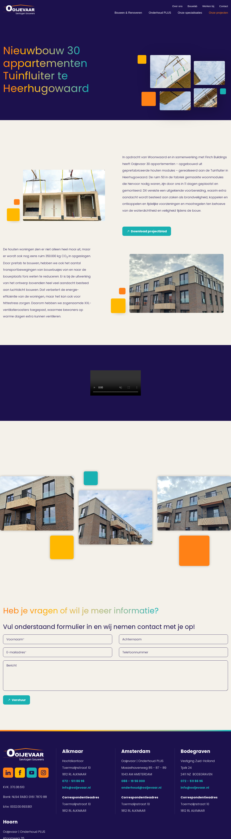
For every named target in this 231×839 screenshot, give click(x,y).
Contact (223, 6)
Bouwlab (192, 6)
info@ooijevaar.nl (76, 787)
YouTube (32, 773)
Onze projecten (218, 12)
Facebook (20, 773)
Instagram (43, 773)
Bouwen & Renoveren (128, 12)
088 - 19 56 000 (133, 781)
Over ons (177, 6)
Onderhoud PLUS (160, 12)
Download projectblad (149, 231)
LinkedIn (8, 773)
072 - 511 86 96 (73, 781)
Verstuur (19, 700)
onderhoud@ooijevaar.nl (141, 787)
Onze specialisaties (190, 12)
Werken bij (208, 6)
